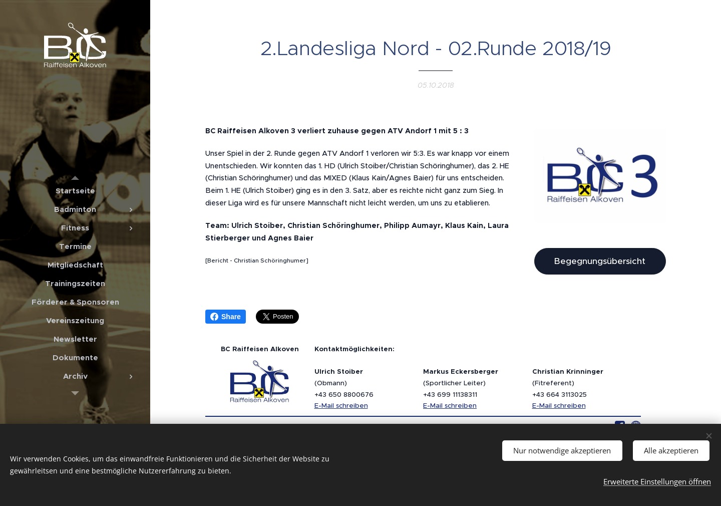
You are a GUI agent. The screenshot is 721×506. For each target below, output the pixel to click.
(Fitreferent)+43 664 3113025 (567, 382)
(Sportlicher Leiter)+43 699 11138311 (460, 382)
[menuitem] (75, 190)
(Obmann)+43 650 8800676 (344, 382)
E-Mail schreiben (341, 405)
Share (225, 317)
